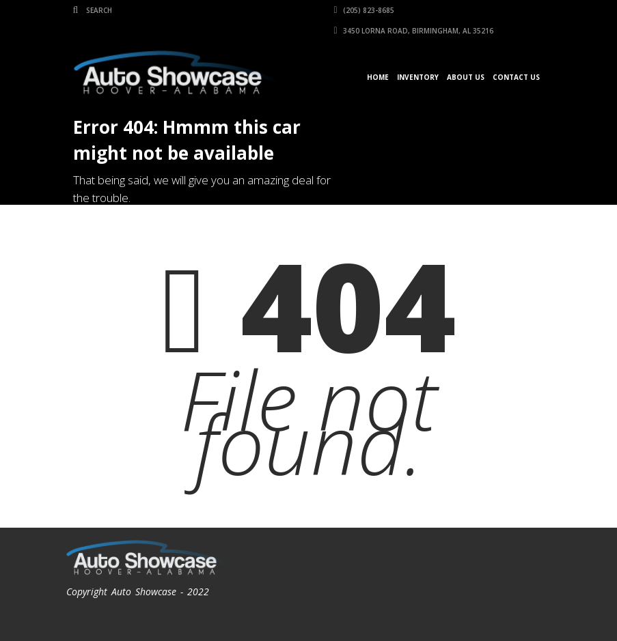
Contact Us (516, 77)
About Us (465, 77)
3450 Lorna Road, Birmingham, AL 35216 (413, 30)
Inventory (418, 77)
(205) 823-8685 (364, 10)
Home (378, 77)
